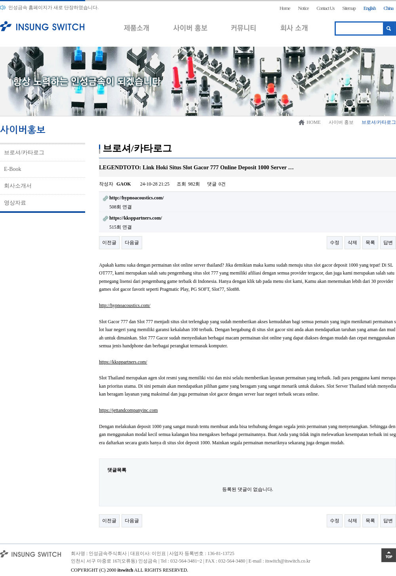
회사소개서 (18, 186)
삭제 (352, 242)
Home (285, 8)
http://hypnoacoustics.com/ (124, 305)
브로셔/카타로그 (24, 152)
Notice (303, 8)
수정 (334, 242)
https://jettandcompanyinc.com (128, 410)
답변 (388, 242)
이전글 (109, 242)
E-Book (12, 169)
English (370, 8)
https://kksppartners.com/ (123, 362)
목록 (370, 242)
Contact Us (325, 8)
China (388, 8)
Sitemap (349, 8)
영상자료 (15, 203)
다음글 (132, 242)
